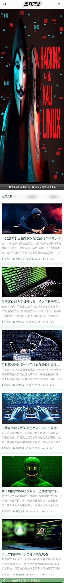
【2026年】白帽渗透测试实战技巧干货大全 (31, 238)
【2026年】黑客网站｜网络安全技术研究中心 (32, 187)
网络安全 (20, 259)
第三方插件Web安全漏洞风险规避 (25, 554)
